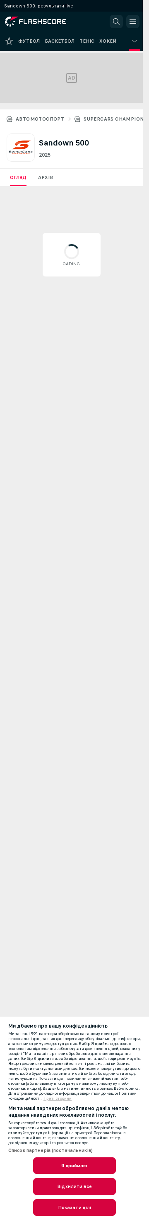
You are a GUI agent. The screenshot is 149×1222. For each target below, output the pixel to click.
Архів (45, 177)
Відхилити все (74, 1186)
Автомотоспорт (40, 119)
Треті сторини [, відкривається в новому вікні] (57, 1098)
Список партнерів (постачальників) (50, 1150)
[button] (116, 21)
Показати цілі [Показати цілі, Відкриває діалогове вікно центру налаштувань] (74, 1207)
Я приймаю (74, 1166)
